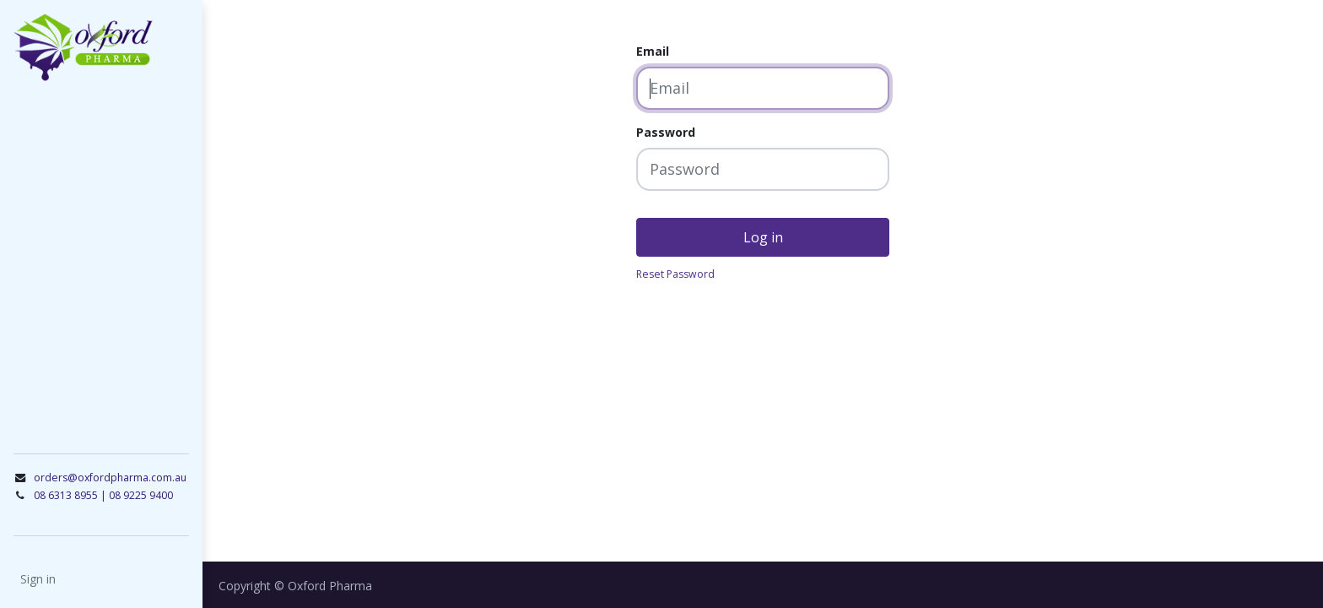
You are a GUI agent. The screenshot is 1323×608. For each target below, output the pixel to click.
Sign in (38, 579)
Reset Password (675, 274)
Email (652, 51)
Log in (763, 237)
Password (665, 132)
